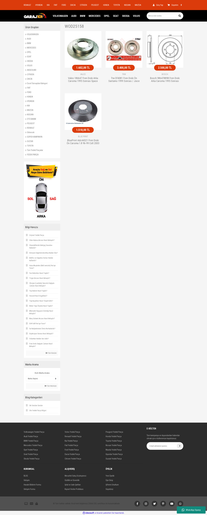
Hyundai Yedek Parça (114, 454)
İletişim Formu (29, 489)
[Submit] (180, 446)
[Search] (165, 15)
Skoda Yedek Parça (31, 459)
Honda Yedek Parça (113, 436)
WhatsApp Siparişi (191, 510)
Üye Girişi (109, 480)
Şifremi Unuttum (112, 485)
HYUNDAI (39, 5)
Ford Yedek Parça (72, 450)
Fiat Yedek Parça (71, 445)
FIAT (55, 5)
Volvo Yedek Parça (72, 432)
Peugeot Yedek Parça (114, 432)
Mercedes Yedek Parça (33, 445)
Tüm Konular (51, 353)
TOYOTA (116, 5)
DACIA (73, 5)
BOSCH (165, 74)
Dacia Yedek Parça (72, 454)
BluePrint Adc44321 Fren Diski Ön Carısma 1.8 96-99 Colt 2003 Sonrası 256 (83, 142)
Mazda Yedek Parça (114, 450)
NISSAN (127, 5)
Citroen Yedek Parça (73, 459)
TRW (124, 74)
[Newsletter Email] (165, 446)
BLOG (26, 476)
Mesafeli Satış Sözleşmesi (75, 476)
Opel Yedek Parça (31, 450)
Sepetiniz (109, 489)
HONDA (106, 5)
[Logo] (35, 16)
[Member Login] (158, 5)
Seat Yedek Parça (31, 454)
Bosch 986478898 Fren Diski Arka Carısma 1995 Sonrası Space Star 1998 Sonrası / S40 (165, 80)
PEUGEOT (95, 5)
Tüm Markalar (51, 386)
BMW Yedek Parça (31, 441)
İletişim (27, 480)
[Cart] (175, 5)
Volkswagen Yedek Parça (34, 432)
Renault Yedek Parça (73, 436)
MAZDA (138, 5)
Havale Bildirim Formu (32, 485)
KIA (48, 5)
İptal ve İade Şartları (73, 485)
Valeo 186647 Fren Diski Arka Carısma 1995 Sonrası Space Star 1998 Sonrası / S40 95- (83, 80)
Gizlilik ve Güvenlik (72, 480)
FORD (64, 5)
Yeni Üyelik (110, 476)
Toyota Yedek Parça (114, 441)
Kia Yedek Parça (71, 441)
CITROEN (83, 5)
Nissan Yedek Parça (114, 445)
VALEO (83, 74)
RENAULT (27, 5)
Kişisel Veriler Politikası (74, 489)
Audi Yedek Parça (31, 436)
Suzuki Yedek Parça (114, 459)
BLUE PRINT (83, 136)
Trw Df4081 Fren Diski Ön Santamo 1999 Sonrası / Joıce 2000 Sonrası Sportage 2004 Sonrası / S (124, 80)
